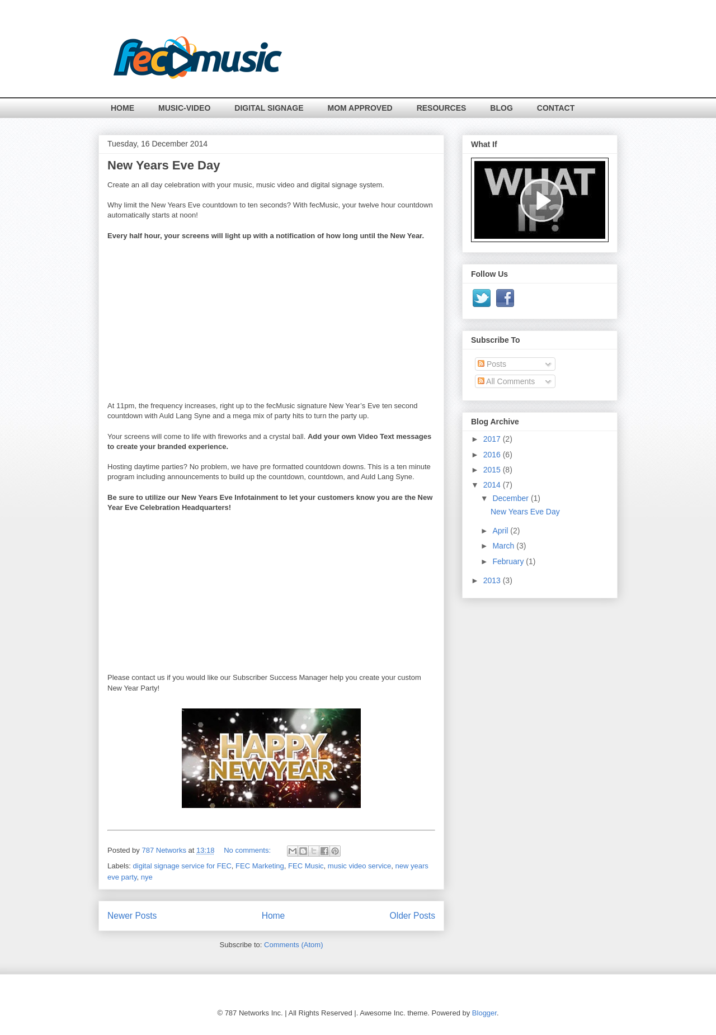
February (509, 561)
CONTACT (555, 107)
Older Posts (412, 915)
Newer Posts (132, 915)
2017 (493, 438)
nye (147, 877)
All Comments (506, 381)
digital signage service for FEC (182, 866)
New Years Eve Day (163, 165)
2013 (493, 580)
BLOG (501, 107)
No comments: (248, 850)
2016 (493, 454)
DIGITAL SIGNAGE (268, 107)
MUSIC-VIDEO (184, 107)
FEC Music (306, 866)
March (504, 545)
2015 (493, 469)
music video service (359, 866)
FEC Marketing (259, 866)
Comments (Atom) (293, 945)
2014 (493, 484)
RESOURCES (442, 107)
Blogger (484, 1013)
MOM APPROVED (360, 107)
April (501, 530)
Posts (492, 364)
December (511, 498)
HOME (122, 107)
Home (273, 915)
